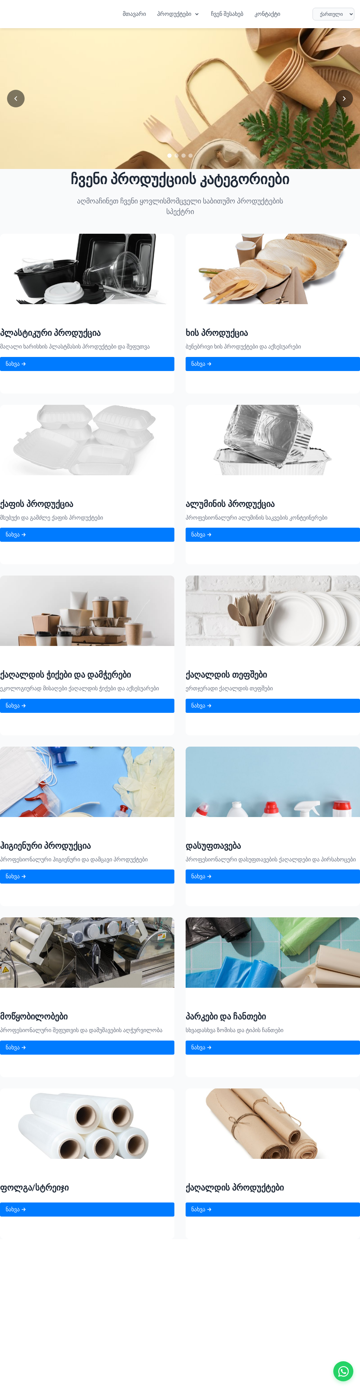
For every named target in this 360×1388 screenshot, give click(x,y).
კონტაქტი (267, 14)
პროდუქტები (178, 14)
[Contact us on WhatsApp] (342, 1370)
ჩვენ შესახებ (227, 14)
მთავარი (134, 14)
